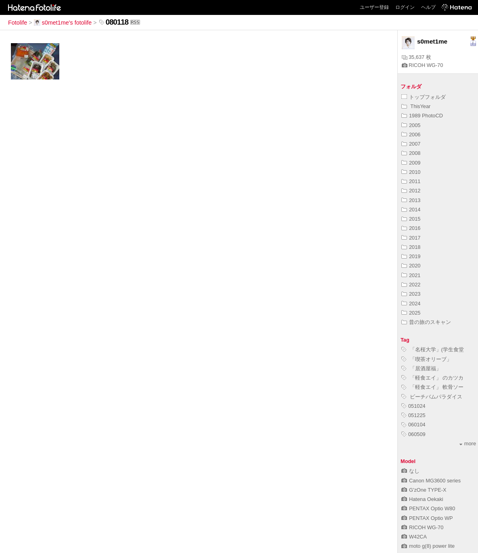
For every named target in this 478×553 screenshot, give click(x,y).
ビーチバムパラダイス (431, 397)
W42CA (414, 537)
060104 (413, 425)
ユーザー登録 (374, 7)
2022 (410, 285)
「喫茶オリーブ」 (426, 359)
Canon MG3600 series (431, 481)
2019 (410, 256)
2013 (410, 200)
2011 (410, 181)
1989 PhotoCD (422, 116)
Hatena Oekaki (422, 499)
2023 (410, 294)
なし (410, 471)
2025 (410, 313)
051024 (413, 406)
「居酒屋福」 (421, 368)
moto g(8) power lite (428, 546)
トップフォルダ (423, 97)
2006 (410, 134)
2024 (410, 303)
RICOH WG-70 (422, 65)
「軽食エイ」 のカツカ (432, 378)
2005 (410, 125)
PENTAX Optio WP (427, 518)
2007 (410, 144)
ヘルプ (428, 7)
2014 (410, 210)
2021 (410, 275)
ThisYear (415, 106)
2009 (410, 163)
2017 (410, 238)
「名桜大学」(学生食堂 (432, 349)
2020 (410, 266)
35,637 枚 (416, 57)
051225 (413, 415)
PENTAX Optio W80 (428, 508)
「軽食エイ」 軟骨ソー (432, 387)
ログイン (405, 7)
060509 (413, 434)
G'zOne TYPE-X (424, 490)
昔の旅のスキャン (426, 322)
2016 (410, 228)
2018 (410, 247)
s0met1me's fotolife (63, 22)
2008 (410, 153)
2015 (410, 219)
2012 (410, 191)
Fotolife (17, 22)
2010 (410, 172)
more (467, 443)
